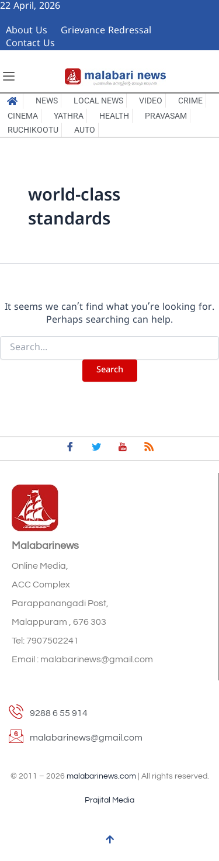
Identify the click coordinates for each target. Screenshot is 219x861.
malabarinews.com (101, 776)
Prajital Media (109, 800)
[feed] (149, 449)
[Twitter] (96, 449)
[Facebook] (70, 449)
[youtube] (122, 449)
